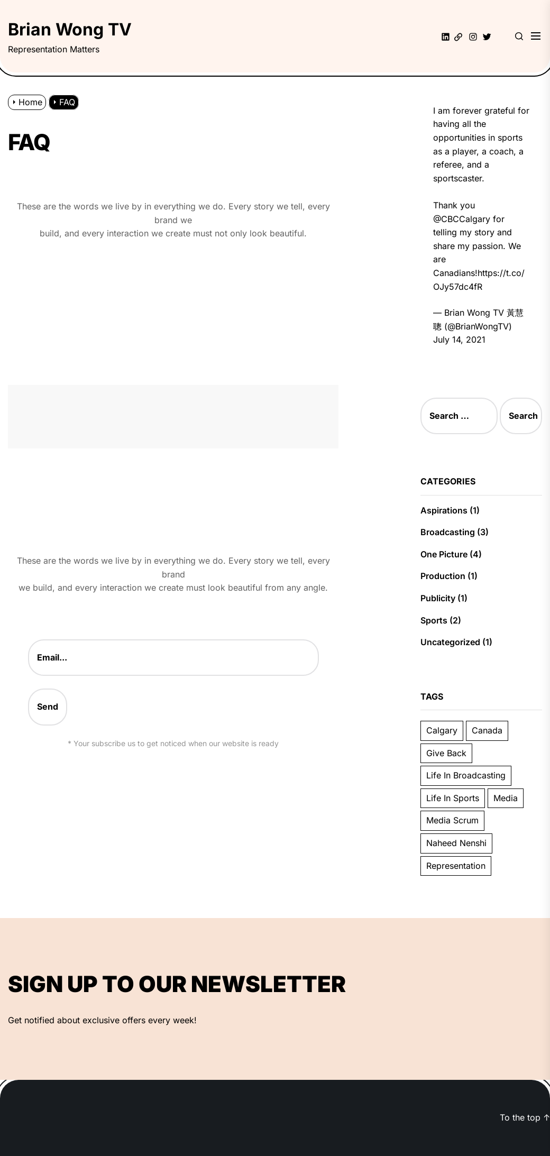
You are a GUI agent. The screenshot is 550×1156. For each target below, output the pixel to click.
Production (442, 576)
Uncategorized (450, 642)
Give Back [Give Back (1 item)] (446, 753)
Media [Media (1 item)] (505, 798)
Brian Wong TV (70, 29)
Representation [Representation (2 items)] (455, 865)
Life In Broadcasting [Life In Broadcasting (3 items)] (466, 775)
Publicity (437, 598)
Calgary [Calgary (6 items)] (441, 730)
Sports (433, 620)
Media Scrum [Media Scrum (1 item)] (452, 820)
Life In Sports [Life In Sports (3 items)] (452, 798)
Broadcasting (447, 532)
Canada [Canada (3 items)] (487, 730)
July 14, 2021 (459, 339)
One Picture (444, 554)
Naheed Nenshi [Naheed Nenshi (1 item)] (456, 843)
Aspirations (444, 510)
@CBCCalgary (461, 219)
